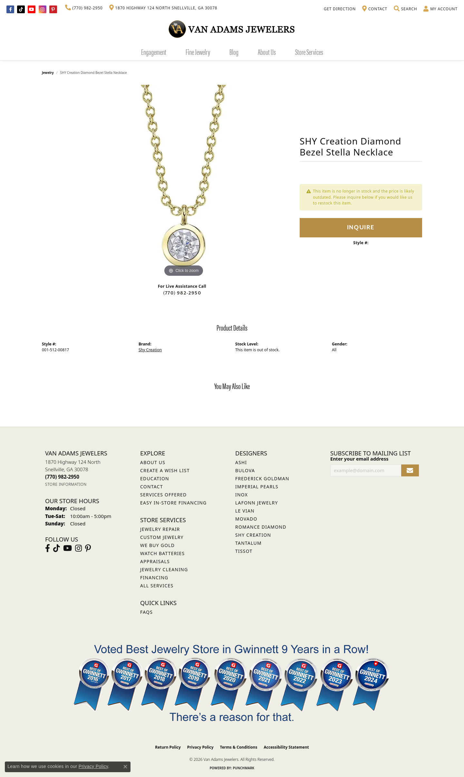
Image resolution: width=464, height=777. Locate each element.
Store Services (309, 51)
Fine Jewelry (198, 51)
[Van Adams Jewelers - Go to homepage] (232, 29)
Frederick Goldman (262, 478)
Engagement (153, 51)
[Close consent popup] (125, 767)
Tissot (243, 551)
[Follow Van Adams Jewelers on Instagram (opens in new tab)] (42, 9)
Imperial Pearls (256, 486)
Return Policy (168, 747)
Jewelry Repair (160, 529)
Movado (246, 519)
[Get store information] (66, 484)
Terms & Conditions (238, 747)
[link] (84, 8)
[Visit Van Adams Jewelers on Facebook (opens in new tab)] (10, 9)
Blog (233, 51)
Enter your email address (359, 458)
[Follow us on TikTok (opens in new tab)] (21, 9)
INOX (241, 495)
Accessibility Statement (286, 747)
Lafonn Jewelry (256, 503)
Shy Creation (150, 350)
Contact (151, 486)
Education (154, 478)
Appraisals (155, 561)
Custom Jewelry (162, 537)
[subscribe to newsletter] (410, 470)
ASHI (241, 462)
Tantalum (248, 543)
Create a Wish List (165, 470)
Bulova (245, 470)
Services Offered (163, 495)
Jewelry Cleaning (164, 569)
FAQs (146, 612)
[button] (405, 9)
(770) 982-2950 (182, 293)
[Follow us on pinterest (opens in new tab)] (53, 9)
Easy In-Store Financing (173, 503)
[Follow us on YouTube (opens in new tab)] (31, 9)
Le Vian (245, 511)
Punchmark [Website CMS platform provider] (244, 768)
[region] (183, 181)
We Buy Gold (157, 545)
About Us (267, 51)
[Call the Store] (62, 476)
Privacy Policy (200, 747)
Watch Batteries (162, 553)
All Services (156, 586)
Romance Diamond (260, 527)
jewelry (48, 72)
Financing (154, 577)
